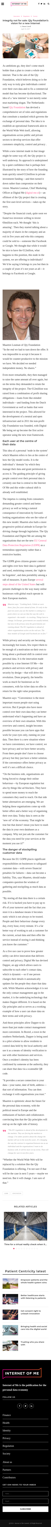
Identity (7, 1430)
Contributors (9, 1477)
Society (35, 16)
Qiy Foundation (17, 107)
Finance (7, 1415)
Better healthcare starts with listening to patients (33, 1296)
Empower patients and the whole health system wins (34, 1281)
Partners (7, 1469)
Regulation (26, 16)
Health (6, 1422)
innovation (16, 1193)
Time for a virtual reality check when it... (25, 1244)
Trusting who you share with (32, 1343)
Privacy (6, 1438)
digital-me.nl (32, 192)
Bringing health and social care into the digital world (34, 1327)
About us (7, 1462)
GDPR (6, 1193)
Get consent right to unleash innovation (31, 1312)
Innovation (17, 16)
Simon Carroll (26, 26)
